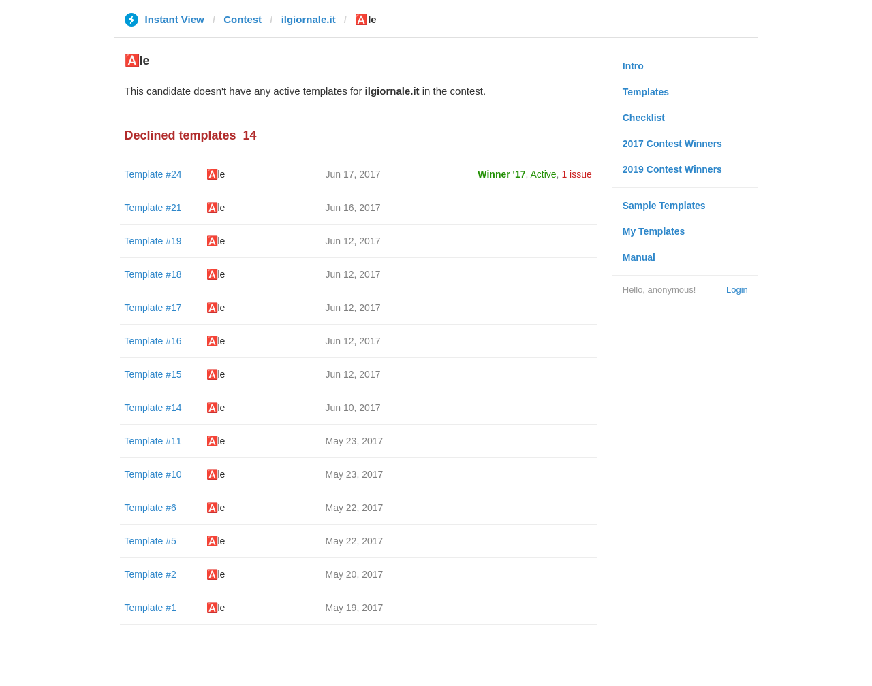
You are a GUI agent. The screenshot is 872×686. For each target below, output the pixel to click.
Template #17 (153, 307)
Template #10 (153, 474)
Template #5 (150, 541)
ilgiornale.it (308, 19)
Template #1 (150, 607)
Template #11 (153, 441)
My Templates (654, 231)
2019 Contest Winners (672, 169)
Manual (639, 257)
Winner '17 (501, 174)
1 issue (576, 174)
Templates (646, 91)
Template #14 (153, 407)
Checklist (644, 117)
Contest (242, 19)
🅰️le (215, 174)
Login (737, 289)
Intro (633, 66)
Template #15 (153, 374)
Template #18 (153, 274)
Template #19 (153, 240)
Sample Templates (664, 205)
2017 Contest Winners (672, 143)
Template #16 (153, 341)
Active (543, 174)
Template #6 (150, 507)
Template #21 (153, 207)
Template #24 (153, 174)
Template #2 (150, 574)
